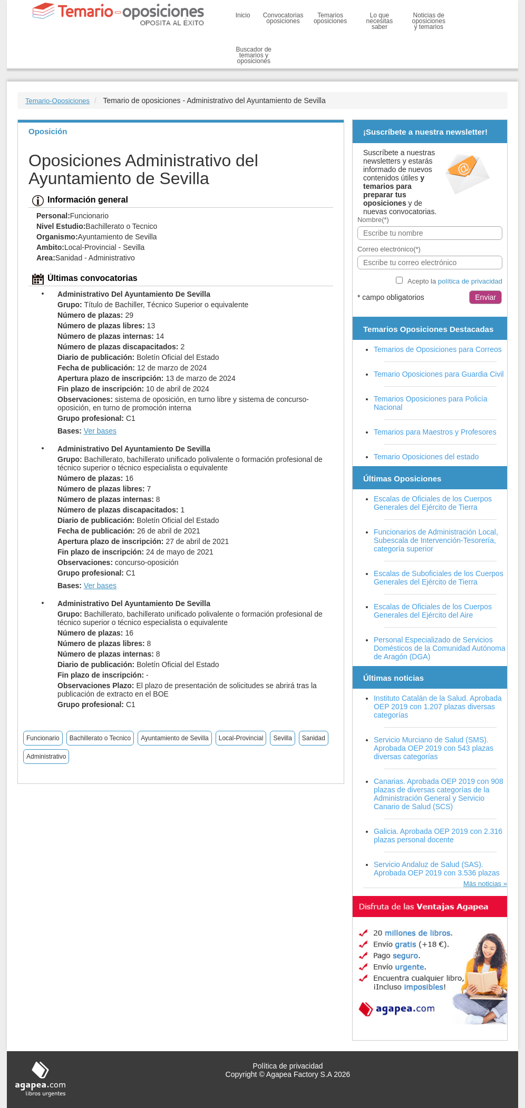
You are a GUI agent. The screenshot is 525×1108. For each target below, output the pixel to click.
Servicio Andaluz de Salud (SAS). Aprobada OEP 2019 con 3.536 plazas (437, 868)
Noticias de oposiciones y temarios (428, 21)
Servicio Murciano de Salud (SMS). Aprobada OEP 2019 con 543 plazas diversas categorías (433, 748)
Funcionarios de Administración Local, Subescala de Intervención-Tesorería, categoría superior (436, 540)
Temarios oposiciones (330, 18)
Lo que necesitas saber (379, 21)
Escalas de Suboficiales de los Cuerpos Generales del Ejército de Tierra (438, 577)
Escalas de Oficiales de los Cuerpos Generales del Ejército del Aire (433, 610)
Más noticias (482, 884)
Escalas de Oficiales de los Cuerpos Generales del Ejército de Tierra (433, 503)
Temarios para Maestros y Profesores (435, 432)
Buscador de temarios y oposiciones (253, 55)
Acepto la (454, 281)
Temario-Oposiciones (57, 101)
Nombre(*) (373, 220)
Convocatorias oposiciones (283, 18)
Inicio (243, 15)
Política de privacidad (287, 1066)
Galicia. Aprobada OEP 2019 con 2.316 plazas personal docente (438, 835)
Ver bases (100, 431)
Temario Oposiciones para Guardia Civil (439, 374)
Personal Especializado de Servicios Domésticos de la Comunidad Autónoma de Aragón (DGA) (439, 648)
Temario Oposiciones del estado (426, 456)
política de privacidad (470, 281)
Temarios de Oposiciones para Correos (438, 349)
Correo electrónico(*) (389, 249)
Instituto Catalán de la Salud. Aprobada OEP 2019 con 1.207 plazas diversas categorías (438, 706)
